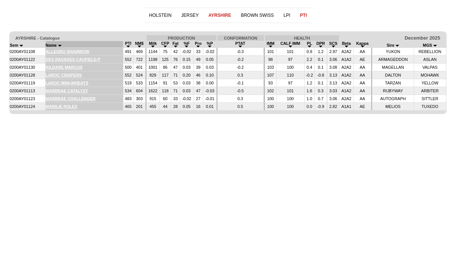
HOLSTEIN (160, 15)
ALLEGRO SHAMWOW (67, 51)
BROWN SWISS (257, 15)
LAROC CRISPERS (64, 75)
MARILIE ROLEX (61, 106)
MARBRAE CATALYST (67, 91)
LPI (286, 15)
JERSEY (190, 15)
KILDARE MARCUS (64, 67)
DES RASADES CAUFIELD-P (73, 59)
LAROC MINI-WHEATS (67, 83)
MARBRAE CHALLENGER (71, 98)
